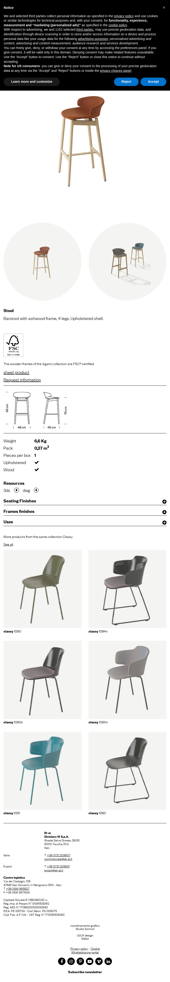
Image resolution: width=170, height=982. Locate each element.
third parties (84, 29)
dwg (26, 490)
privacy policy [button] (124, 16)
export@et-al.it (53, 870)
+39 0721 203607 (58, 855)
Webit (85, 938)
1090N (13, 721)
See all (8, 544)
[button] (164, 7)
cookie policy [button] (117, 25)
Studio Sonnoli (85, 928)
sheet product (16, 372)
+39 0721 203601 (58, 866)
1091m (98, 721)
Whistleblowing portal (85, 952)
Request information (22, 379)
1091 (11, 812)
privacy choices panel (115, 70)
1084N (98, 630)
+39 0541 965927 (17, 888)
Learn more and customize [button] (31, 81)
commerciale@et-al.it (58, 858)
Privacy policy (79, 948)
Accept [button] (153, 81)
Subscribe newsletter (85, 971)
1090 (12, 630)
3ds (6, 490)
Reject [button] (126, 81)
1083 (97, 812)
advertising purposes (93, 39)
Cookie (95, 948)
